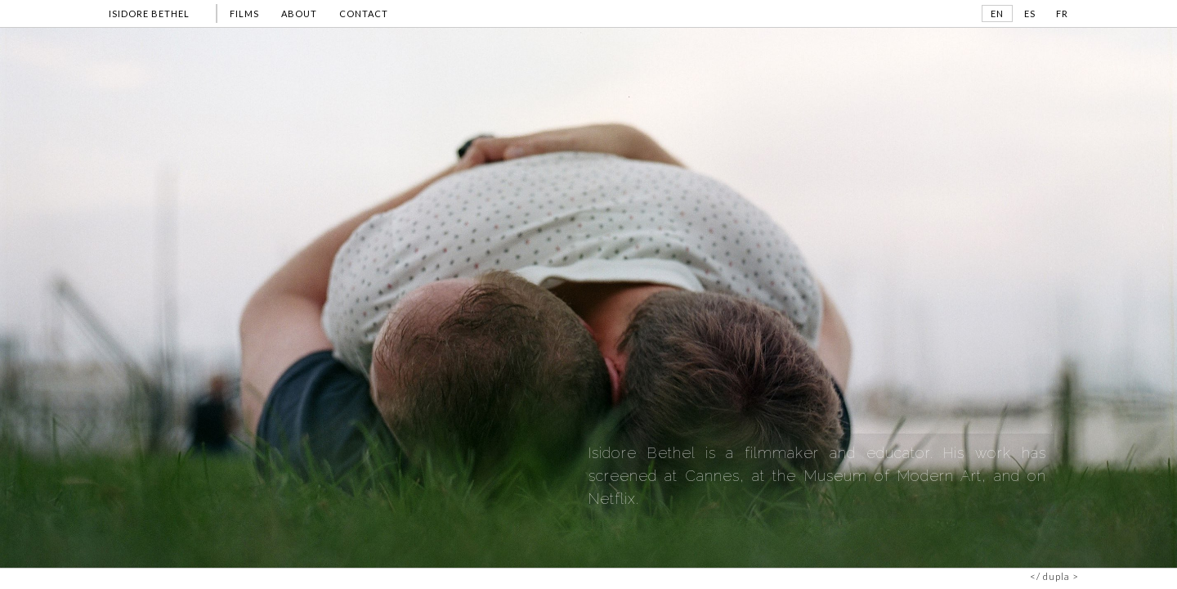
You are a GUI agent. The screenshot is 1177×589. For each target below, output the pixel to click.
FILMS (244, 13)
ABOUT (299, 13)
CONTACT (363, 13)
